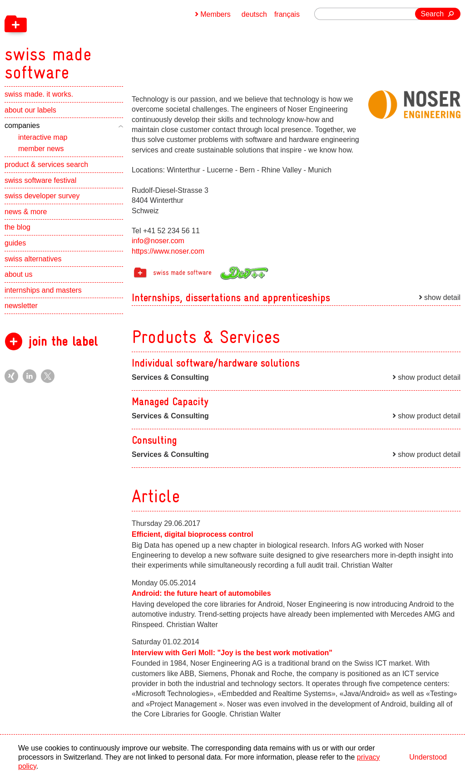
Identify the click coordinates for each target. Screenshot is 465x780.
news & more (26, 212)
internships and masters (43, 290)
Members (215, 14)
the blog (17, 227)
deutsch (254, 14)
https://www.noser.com (168, 251)
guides (15, 243)
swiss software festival (40, 180)
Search (432, 14)
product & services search (46, 164)
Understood (428, 757)
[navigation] (95, 41)
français (287, 14)
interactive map (43, 137)
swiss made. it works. (39, 94)
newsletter (21, 305)
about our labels (30, 110)
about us (18, 274)
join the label (63, 341)
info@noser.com (158, 241)
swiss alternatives (33, 259)
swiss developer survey (42, 196)
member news (41, 148)
